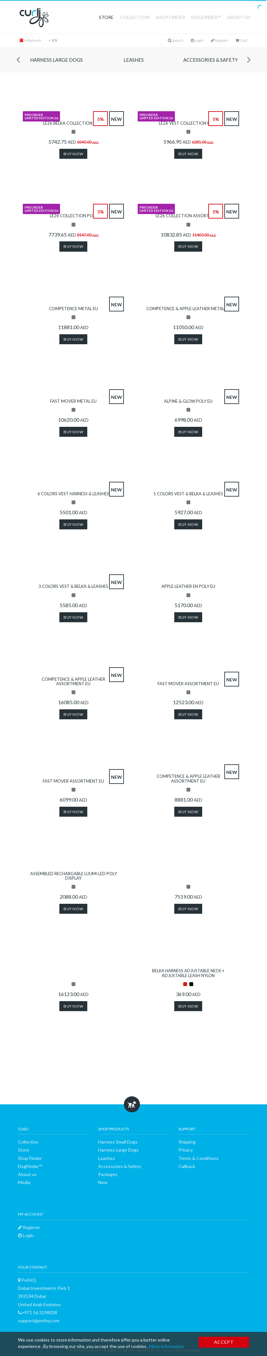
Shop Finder (170, 17)
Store (106, 17)
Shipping (187, 1142)
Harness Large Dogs (56, 60)
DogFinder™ (206, 17)
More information (166, 1346)
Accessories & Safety (210, 60)
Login (197, 40)
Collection (134, 17)
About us (238, 17)
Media (24, 1182)
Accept (224, 1342)
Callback (186, 1166)
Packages (107, 1174)
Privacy (185, 1150)
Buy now (73, 153)
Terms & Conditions (198, 1158)
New (103, 1182)
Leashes (134, 60)
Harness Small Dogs (118, 1142)
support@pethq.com (38, 1320)
